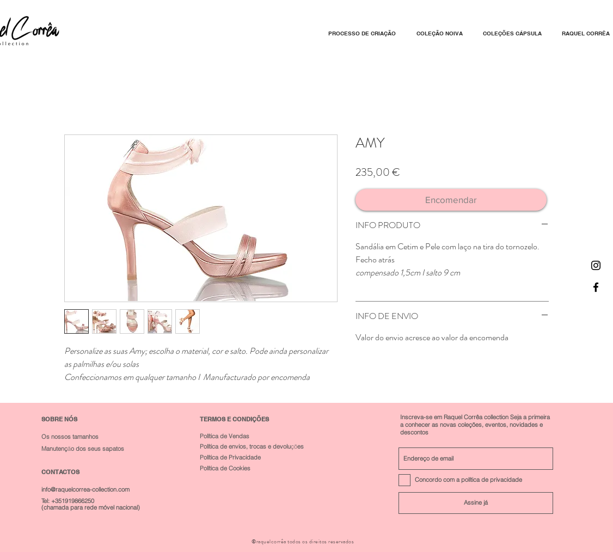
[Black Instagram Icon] (596, 265)
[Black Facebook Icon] (596, 287)
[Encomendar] (451, 200)
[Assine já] (476, 503)
